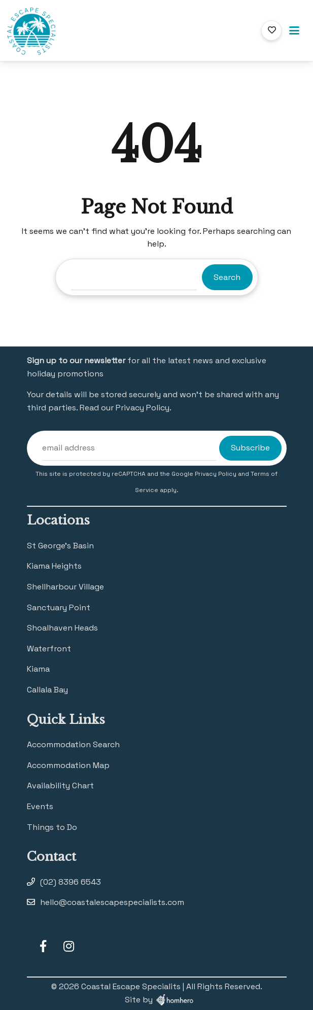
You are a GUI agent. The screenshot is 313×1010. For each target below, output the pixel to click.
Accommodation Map (68, 765)
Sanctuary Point (58, 607)
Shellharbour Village (65, 586)
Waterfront (49, 648)
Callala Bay (47, 689)
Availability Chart (60, 785)
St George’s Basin (60, 545)
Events (40, 806)
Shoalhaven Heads (62, 627)
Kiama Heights (54, 566)
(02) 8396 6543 (70, 882)
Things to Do (52, 827)
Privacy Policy (216, 474)
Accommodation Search (73, 744)
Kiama (38, 669)
